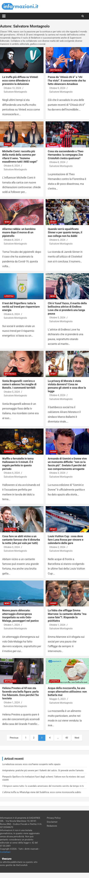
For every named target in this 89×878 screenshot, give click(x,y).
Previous (14, 737)
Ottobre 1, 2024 (12, 624)
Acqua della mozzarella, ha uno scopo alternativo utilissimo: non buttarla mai (67, 691)
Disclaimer (52, 822)
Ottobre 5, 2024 (57, 317)
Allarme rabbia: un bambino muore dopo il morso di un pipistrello (19, 232)
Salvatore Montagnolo (15, 91)
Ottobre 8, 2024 (12, 165)
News (7, 70)
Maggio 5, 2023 (57, 699)
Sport (53, 144)
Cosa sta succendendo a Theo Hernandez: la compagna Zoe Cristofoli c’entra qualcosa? (65, 155)
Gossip (8, 144)
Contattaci (5, 852)
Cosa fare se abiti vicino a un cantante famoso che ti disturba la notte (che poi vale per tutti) (21, 540)
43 (66, 737)
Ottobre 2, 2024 (57, 547)
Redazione (52, 826)
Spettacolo (55, 70)
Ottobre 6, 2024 (57, 239)
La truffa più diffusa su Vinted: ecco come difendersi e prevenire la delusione (20, 80)
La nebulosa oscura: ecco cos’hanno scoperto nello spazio (31, 764)
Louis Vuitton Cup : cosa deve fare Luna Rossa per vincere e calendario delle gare (65, 540)
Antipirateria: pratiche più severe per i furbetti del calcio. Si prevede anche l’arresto (43, 770)
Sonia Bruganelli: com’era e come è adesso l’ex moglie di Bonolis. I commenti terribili (19, 384)
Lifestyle (9, 296)
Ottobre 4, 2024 (57, 395)
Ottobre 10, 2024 (12, 88)
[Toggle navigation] (4, 16)
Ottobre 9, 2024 (57, 88)
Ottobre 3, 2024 (57, 472)
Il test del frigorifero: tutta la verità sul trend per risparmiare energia (21, 307)
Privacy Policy (54, 818)
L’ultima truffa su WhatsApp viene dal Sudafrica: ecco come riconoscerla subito (41, 792)
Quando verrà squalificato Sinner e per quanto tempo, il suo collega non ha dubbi (65, 232)
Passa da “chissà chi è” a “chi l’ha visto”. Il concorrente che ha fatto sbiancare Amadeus (67, 80)
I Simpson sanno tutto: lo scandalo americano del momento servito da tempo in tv (43, 786)
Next (77, 737)
